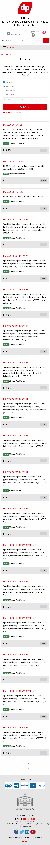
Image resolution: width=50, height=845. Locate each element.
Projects (8, 54)
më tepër (43, 150)
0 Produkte (13, 34)
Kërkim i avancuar (12, 112)
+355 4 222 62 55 (28, 819)
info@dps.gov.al (28, 821)
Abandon (8, 94)
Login (26, 841)
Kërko (25, 106)
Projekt (7, 82)
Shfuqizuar (9, 90)
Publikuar (9, 86)
